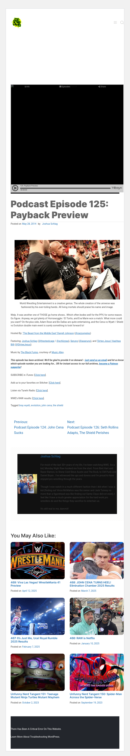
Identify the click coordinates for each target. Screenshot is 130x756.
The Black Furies (29, 352)
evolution (36, 405)
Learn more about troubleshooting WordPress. (35, 736)
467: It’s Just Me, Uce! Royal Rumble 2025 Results (34, 639)
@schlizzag (63, 341)
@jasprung (85, 341)
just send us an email (96, 360)
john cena (47, 405)
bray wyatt (24, 405)
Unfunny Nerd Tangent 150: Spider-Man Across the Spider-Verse (96, 695)
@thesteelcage (47, 341)
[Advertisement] (65, 59)
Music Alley (58, 352)
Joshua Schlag (50, 223)
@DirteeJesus (23, 344)
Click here (40, 375)
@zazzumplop (82, 333)
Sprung (74, 341)
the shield (58, 405)
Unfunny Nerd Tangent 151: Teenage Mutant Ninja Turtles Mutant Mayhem (35, 695)
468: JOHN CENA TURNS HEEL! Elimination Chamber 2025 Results (92, 584)
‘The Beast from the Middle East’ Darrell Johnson (48, 333)
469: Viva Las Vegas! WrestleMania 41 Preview (35, 584)
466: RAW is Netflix (82, 638)
